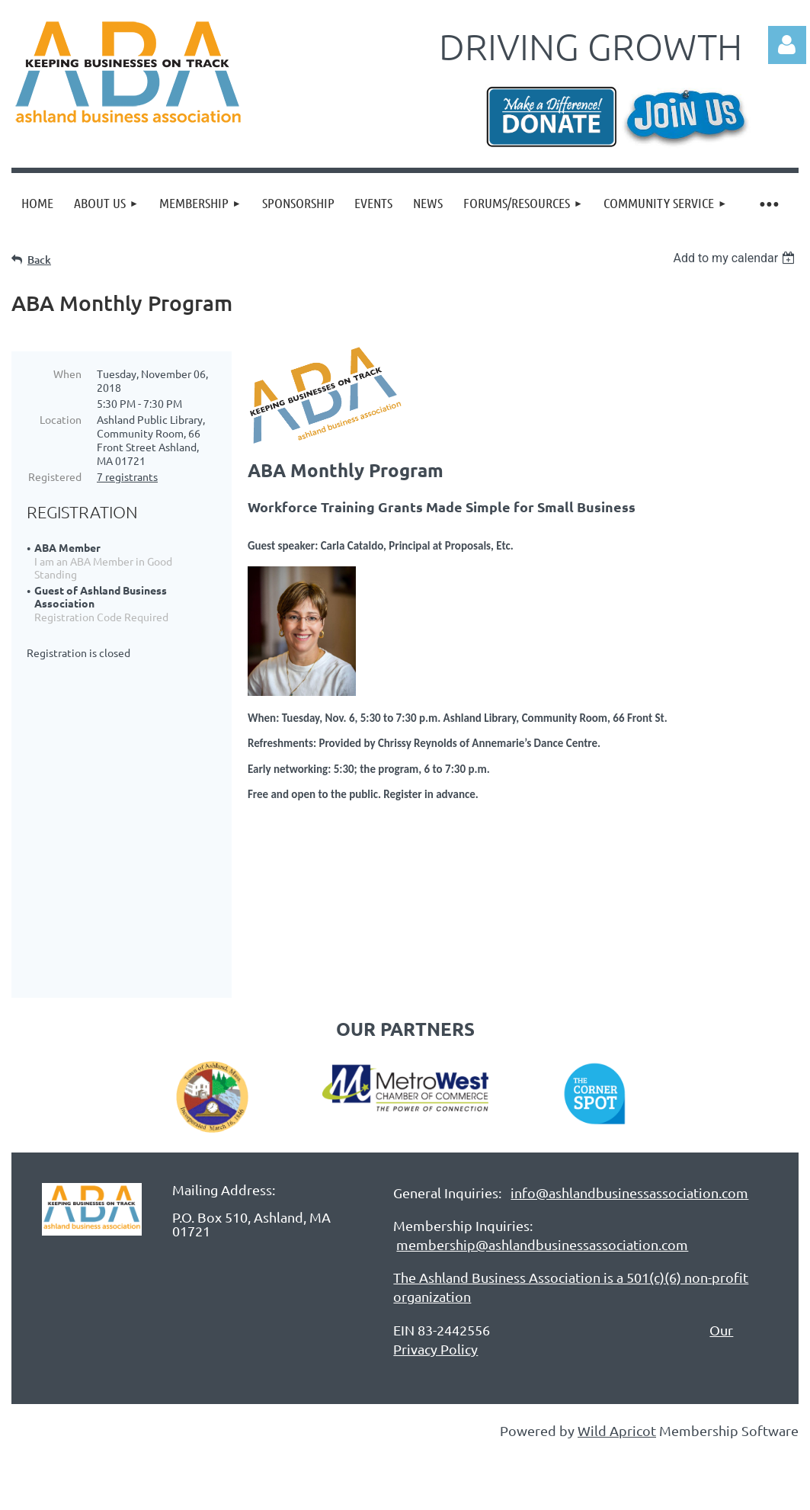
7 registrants (127, 476)
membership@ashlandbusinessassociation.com (542, 1167)
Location (61, 419)
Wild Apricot (617, 1353)
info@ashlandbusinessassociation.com (629, 1115)
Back (39, 259)
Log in (787, 45)
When (67, 373)
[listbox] (736, 258)
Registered (55, 476)
